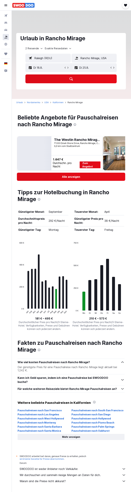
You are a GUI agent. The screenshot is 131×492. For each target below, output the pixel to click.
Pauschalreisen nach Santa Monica (40, 430)
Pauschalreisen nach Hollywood (91, 418)
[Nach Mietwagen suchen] (5, 30)
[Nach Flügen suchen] (5, 15)
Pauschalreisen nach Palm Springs (93, 426)
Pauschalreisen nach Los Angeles (39, 414)
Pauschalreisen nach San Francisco (40, 410)
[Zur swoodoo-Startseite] (23, 5)
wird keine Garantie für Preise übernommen (42, 459)
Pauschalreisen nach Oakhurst (91, 430)
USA (47, 102)
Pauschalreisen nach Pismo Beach (93, 422)
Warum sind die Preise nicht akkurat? (73, 481)
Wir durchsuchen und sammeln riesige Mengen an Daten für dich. (73, 475)
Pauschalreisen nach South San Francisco (98, 410)
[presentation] (75, 124)
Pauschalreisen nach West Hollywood (41, 418)
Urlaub (20, 102)
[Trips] (5, 53)
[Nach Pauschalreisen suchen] (5, 37)
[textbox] (48, 58)
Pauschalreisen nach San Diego (91, 414)
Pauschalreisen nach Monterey (37, 422)
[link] (71, 177)
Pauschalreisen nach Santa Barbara (40, 426)
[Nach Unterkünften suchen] (5, 22)
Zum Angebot (88, 165)
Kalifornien (58, 102)
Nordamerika (34, 102)
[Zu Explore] (5, 44)
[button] (6, 5)
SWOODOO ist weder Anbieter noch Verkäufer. (73, 469)
